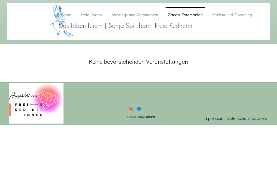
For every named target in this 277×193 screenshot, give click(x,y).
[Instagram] (131, 109)
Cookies (259, 118)
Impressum (214, 118)
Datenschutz (237, 118)
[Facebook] (139, 109)
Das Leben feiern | (83, 25)
